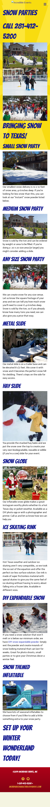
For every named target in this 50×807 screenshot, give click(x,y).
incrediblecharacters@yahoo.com (25, 801)
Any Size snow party (23, 274)
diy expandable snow (23, 613)
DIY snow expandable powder (23, 656)
